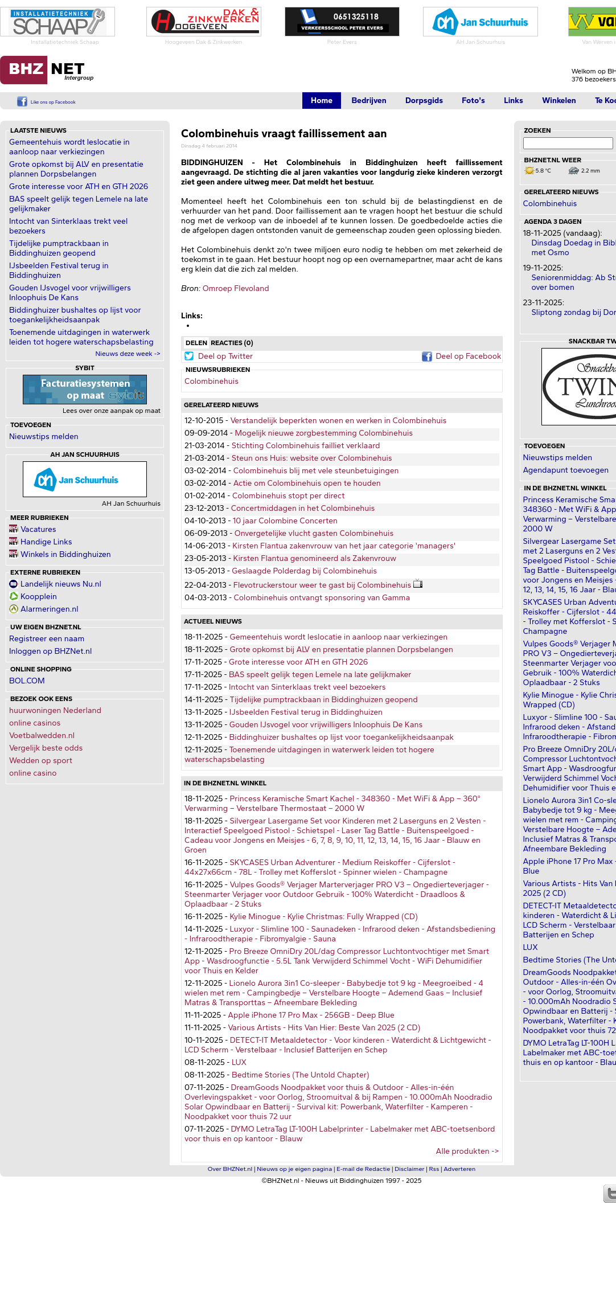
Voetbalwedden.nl (42, 735)
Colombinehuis (211, 381)
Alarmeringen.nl (49, 609)
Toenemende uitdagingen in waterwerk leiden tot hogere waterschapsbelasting (81, 337)
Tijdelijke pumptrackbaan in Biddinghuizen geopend (59, 248)
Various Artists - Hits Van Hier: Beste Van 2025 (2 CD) (324, 1028)
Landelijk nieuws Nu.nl (60, 584)
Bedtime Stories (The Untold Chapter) (300, 1075)
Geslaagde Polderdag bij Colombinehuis (304, 571)
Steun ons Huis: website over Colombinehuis (312, 458)
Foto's (473, 100)
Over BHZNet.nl (230, 1169)
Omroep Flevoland (236, 288)
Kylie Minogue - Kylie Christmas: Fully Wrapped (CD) (323, 916)
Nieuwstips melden (44, 436)
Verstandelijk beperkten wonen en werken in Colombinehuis (338, 420)
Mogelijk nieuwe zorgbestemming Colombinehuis (324, 433)
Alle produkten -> (467, 1151)
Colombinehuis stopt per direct (288, 496)
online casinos (34, 723)
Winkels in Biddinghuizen (65, 554)
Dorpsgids (424, 100)
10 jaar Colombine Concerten (285, 521)
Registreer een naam (46, 639)
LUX (239, 1062)
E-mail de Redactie (363, 1169)
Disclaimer (409, 1169)
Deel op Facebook (468, 356)
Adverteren (459, 1169)
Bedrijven (368, 100)
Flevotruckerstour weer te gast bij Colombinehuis (329, 585)
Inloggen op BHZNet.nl (50, 651)
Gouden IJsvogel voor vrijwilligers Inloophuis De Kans (70, 292)
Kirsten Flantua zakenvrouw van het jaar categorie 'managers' (343, 546)
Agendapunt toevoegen (566, 470)
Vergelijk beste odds (46, 748)
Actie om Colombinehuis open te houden (307, 483)
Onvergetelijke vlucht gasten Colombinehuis (314, 533)
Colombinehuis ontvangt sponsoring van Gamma (322, 598)
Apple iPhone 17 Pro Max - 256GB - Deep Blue (311, 1015)
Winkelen (559, 100)
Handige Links (46, 542)
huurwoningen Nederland (55, 710)
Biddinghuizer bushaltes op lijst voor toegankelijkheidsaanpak (75, 315)
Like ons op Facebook (53, 102)
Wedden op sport (40, 760)
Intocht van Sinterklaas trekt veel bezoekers (307, 687)
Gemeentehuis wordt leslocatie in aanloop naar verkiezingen (69, 147)
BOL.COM (27, 681)
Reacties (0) (232, 343)
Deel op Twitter (225, 356)
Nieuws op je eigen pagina (294, 1169)
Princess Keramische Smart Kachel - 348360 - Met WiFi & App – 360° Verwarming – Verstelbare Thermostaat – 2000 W (332, 803)
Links (513, 100)
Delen (196, 343)
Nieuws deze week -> (128, 354)
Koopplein (38, 596)
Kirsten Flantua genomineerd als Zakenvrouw (315, 558)
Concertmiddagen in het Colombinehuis (303, 508)
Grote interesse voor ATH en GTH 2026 (78, 186)
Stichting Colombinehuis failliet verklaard (306, 445)
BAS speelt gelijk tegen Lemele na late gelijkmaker (320, 674)
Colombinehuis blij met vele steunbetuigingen (316, 471)
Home (321, 100)
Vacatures (38, 529)
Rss (434, 1169)
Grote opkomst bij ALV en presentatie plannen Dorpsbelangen (76, 169)
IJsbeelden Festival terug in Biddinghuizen (59, 270)
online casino (33, 773)
